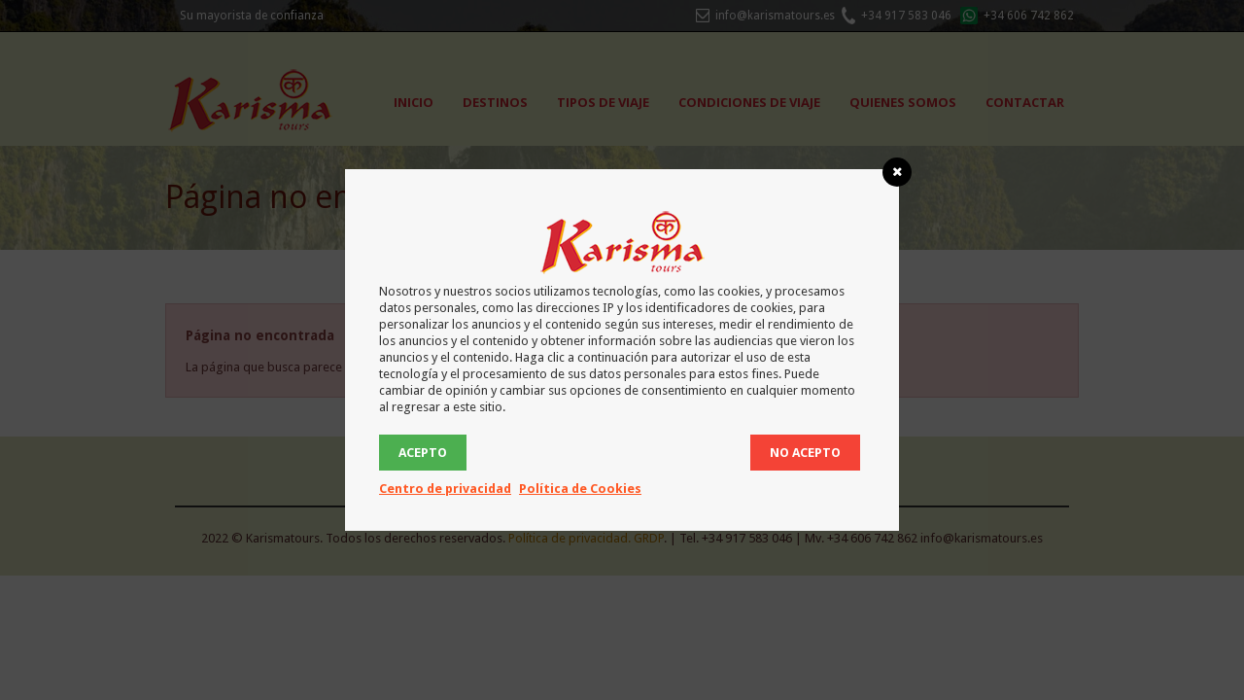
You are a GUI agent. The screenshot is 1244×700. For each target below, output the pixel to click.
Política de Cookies (580, 488)
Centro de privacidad (445, 488)
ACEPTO (422, 452)
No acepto (805, 452)
